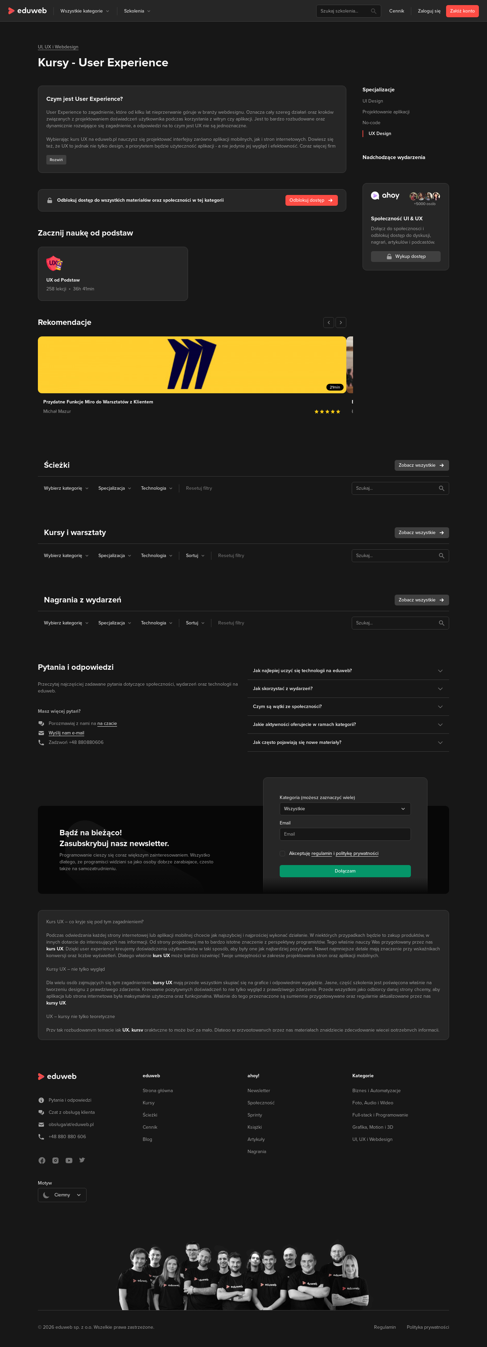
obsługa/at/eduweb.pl (71, 1124)
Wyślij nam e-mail (66, 733)
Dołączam (345, 871)
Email (285, 823)
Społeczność (261, 1103)
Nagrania (257, 1151)
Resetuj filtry (199, 488)
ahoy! (253, 1076)
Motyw (45, 1183)
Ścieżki (150, 1115)
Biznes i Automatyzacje (376, 1091)
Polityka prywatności (428, 1327)
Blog (147, 1139)
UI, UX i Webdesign (58, 47)
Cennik (396, 11)
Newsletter (259, 1091)
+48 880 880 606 (67, 1137)
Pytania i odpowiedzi (70, 1100)
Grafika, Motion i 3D (372, 1127)
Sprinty (255, 1115)
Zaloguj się (429, 11)
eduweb (151, 1076)
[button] (107, 11)
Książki (255, 1127)
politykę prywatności (357, 853)
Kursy (149, 1103)
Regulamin (385, 1327)
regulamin (321, 853)
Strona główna (158, 1091)
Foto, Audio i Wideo (372, 1103)
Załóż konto (462, 11)
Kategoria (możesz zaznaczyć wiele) (317, 797)
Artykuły (256, 1139)
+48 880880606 (86, 742)
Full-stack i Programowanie (380, 1115)
